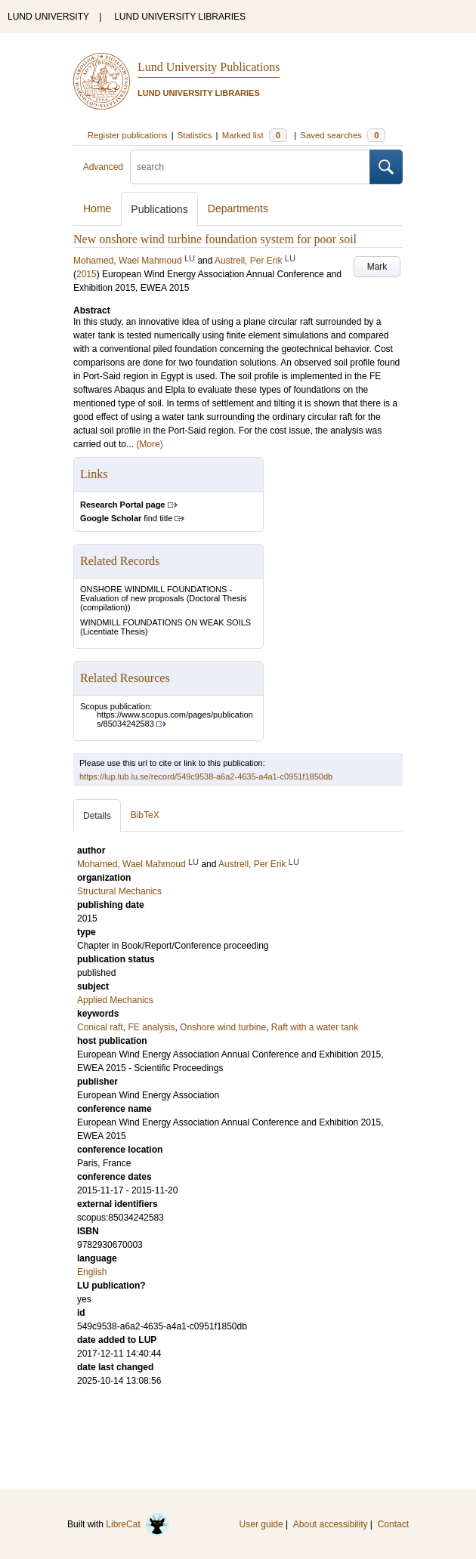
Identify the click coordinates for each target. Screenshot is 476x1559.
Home (97, 208)
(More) (149, 444)
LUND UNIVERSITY (48, 16)
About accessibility (330, 1524)
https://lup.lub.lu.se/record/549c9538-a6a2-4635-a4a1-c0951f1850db (205, 776)
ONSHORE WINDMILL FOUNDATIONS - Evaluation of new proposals (156, 594)
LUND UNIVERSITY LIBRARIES (180, 16)
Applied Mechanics (115, 1000)
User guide (261, 1524)
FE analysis (151, 1027)
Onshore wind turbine (223, 1027)
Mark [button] (377, 266)
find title (126, 518)
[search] (250, 167)
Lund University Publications (209, 66)
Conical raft (100, 1027)
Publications (159, 209)
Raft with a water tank (314, 1027)
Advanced (103, 167)
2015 (86, 274)
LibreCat (137, 1524)
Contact (393, 1524)
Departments (238, 208)
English (92, 1272)
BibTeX (145, 815)
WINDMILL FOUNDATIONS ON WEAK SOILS (165, 622)
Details (97, 815)
